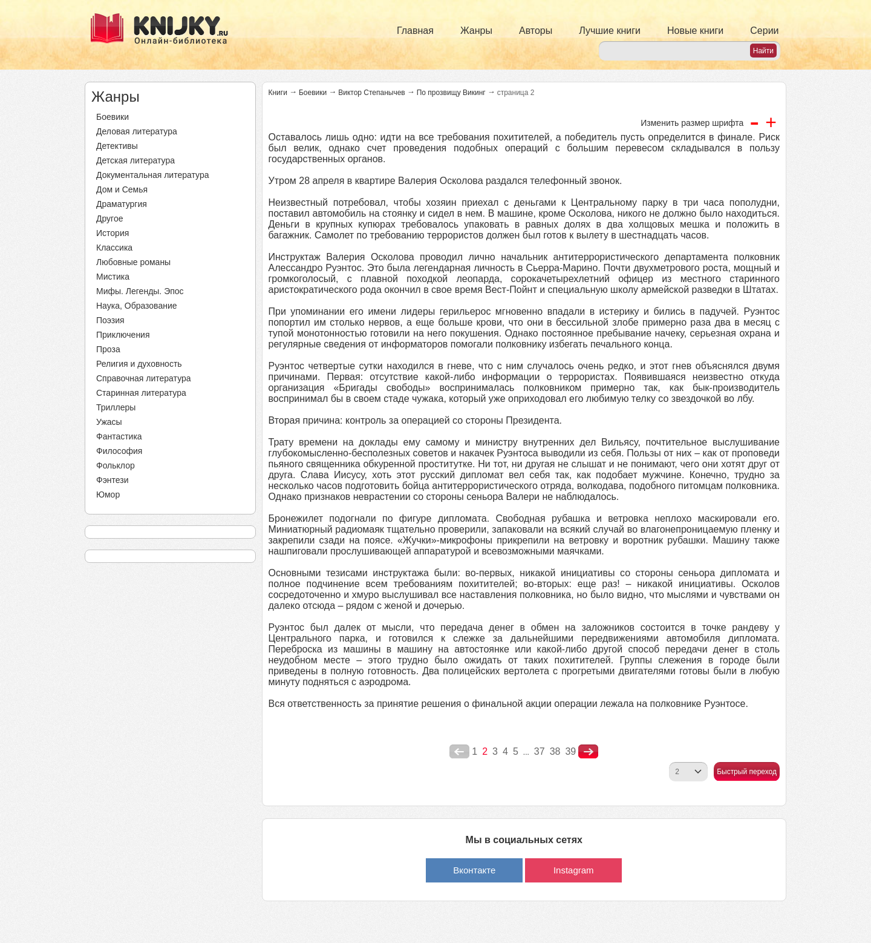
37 (539, 751)
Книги (278, 92)
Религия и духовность (139, 364)
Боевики (112, 117)
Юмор (108, 494)
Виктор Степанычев (371, 92)
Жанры (476, 30)
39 (570, 751)
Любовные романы (133, 262)
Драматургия (121, 204)
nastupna (588, 751)
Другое (109, 218)
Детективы (117, 146)
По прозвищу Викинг (451, 92)
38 (555, 751)
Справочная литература (143, 378)
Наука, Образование (136, 305)
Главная (415, 30)
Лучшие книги (610, 30)
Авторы (535, 30)
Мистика (112, 276)
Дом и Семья (122, 189)
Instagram (573, 870)
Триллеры (115, 407)
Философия (119, 451)
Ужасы (109, 422)
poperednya (459, 751)
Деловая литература (136, 131)
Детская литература (135, 160)
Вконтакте (474, 870)
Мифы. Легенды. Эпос (140, 291)
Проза (108, 349)
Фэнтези (112, 480)
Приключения (123, 335)
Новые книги (695, 30)
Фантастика (119, 436)
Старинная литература (141, 393)
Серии (764, 30)
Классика (114, 247)
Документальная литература (152, 175)
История (112, 233)
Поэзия (110, 320)
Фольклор (115, 465)
